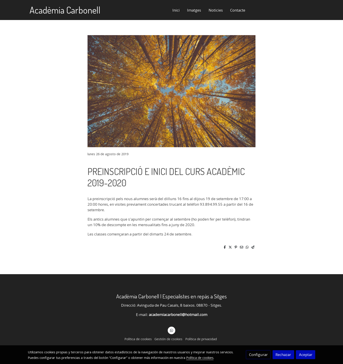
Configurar (258, 354)
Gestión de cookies (168, 339)
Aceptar (305, 354)
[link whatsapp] (171, 330)
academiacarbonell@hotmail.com (178, 314)
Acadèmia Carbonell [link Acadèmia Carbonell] (65, 10)
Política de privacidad (201, 339)
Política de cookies (138, 339)
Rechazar (283, 354)
